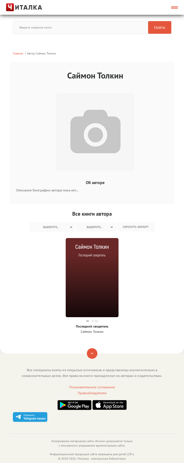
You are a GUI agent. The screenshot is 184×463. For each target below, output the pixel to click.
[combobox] (52, 227)
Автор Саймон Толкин (41, 53)
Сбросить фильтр (135, 227)
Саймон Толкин (92, 331)
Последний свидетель (92, 326)
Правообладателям (92, 393)
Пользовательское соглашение (92, 387)
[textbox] (52, 227)
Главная (18, 53)
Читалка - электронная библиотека (101, 458)
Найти (159, 27)
